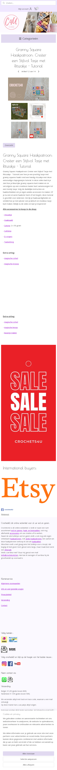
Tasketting (9, 242)
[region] (28, 732)
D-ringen (8, 236)
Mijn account (25, 8)
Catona (7, 225)
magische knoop (11, 264)
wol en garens (16, 530)
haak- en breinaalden (31, 530)
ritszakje (8, 215)
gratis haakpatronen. (34, 539)
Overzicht (9, 145)
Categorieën (28, 38)
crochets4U (7, 509)
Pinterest (5, 514)
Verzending (5, 600)
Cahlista (7, 231)
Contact (4, 605)
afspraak (8, 550)
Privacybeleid (6, 594)
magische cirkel (11, 258)
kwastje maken (10, 333)
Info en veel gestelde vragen (12, 589)
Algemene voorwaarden (10, 583)
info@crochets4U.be (10, 555)
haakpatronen (15, 539)
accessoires (14, 533)
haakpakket (36, 541)
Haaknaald (8, 220)
